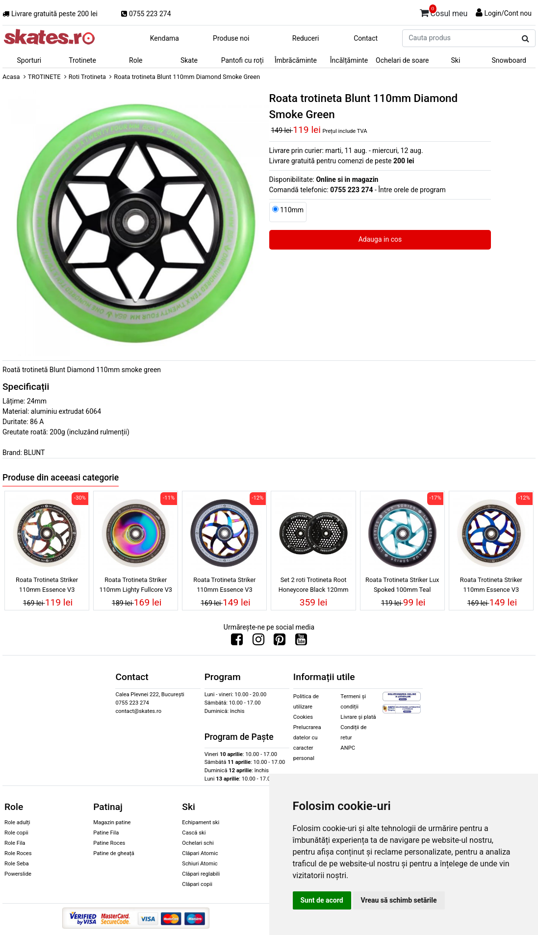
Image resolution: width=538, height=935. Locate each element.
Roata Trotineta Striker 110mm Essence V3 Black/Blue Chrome (224, 586)
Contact (366, 38)
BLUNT (34, 452)
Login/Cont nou (508, 13)
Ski (456, 60)
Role (135, 60)
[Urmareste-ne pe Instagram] (258, 642)
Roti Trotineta (87, 76)
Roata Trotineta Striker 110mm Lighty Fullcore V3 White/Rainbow (135, 586)
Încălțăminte (349, 60)
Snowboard (508, 60)
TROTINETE (44, 76)
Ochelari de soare (402, 60)
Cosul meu (444, 11)
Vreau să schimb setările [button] (399, 900)
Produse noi (231, 38)
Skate (189, 60)
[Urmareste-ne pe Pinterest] (279, 642)
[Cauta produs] (525, 38)
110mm (292, 210)
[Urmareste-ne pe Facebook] (237, 642)
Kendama (164, 38)
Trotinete (82, 60)
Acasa (11, 76)
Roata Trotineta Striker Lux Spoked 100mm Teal (402, 584)
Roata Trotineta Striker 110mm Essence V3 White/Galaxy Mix (47, 586)
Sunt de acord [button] (322, 900)
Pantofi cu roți (242, 60)
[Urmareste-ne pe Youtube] (301, 642)
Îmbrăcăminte (296, 60)
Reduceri (305, 38)
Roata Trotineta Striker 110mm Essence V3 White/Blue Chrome (491, 586)
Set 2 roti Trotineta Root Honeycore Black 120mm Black (314, 586)
